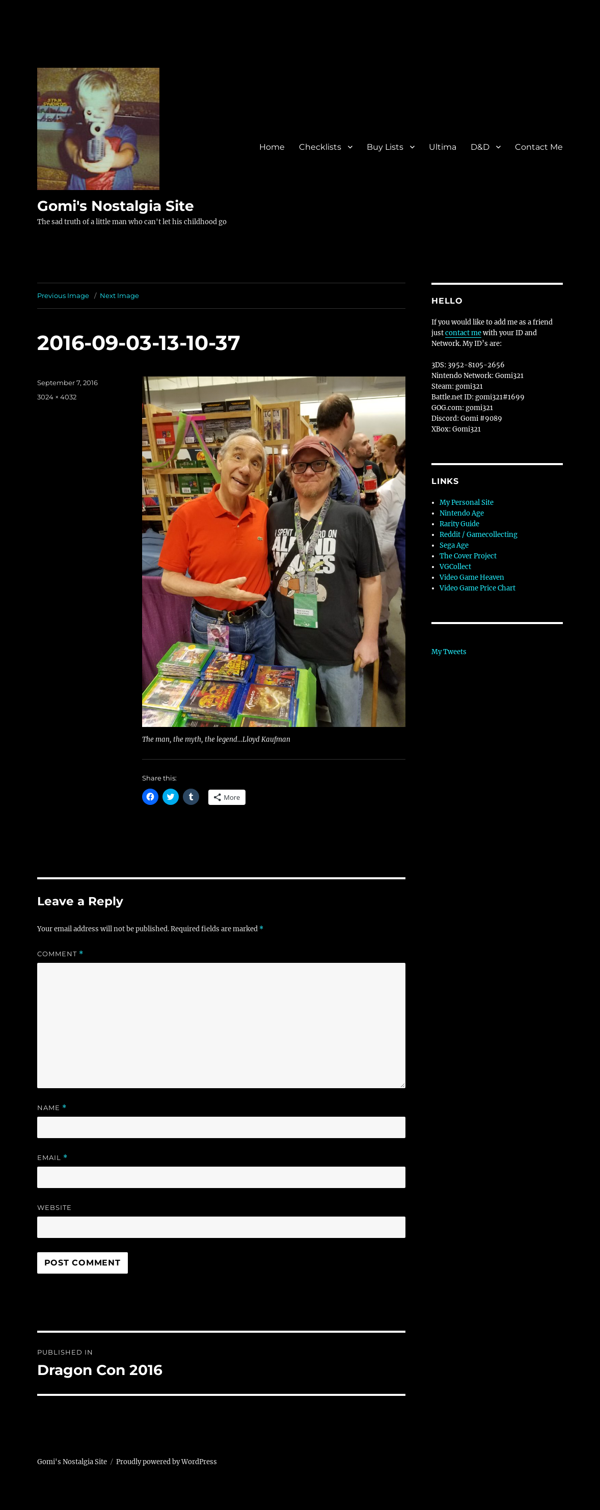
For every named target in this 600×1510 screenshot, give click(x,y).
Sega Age (454, 545)
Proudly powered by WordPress (166, 1462)
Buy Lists (385, 147)
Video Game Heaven (472, 577)
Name (52, 1107)
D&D (480, 147)
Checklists (320, 147)
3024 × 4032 (56, 397)
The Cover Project (468, 556)
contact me (463, 333)
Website (54, 1207)
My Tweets (449, 652)
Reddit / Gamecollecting (478, 534)
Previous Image (63, 295)
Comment (60, 954)
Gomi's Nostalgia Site (115, 205)
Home (272, 147)
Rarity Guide (459, 524)
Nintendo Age (462, 513)
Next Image (119, 295)
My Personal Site (467, 502)
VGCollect (455, 566)
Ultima (442, 147)
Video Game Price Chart (477, 588)
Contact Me (539, 147)
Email (52, 1157)
